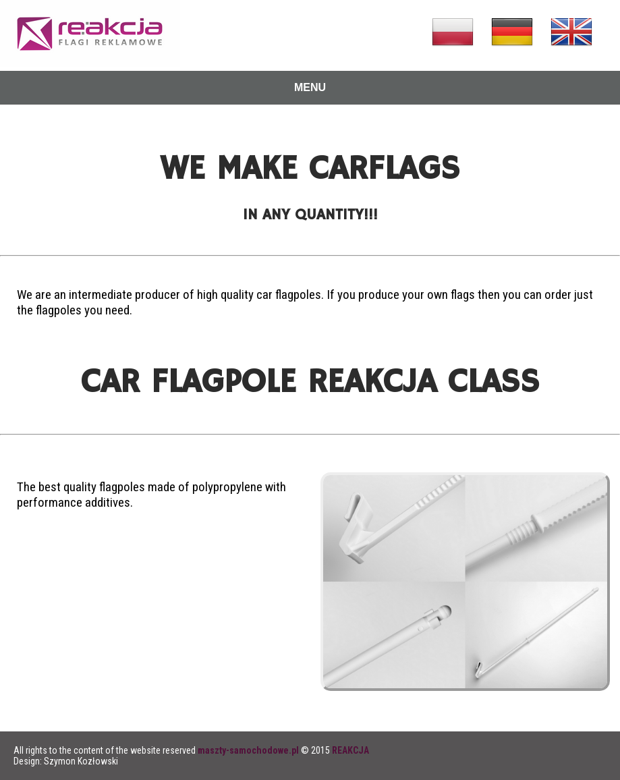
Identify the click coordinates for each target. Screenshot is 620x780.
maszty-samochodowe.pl (248, 750)
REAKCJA (350, 750)
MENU (310, 87)
